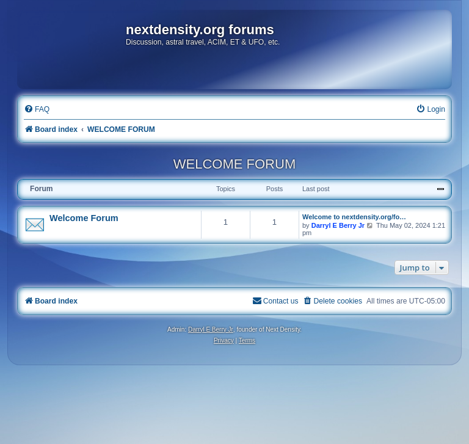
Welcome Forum (83, 218)
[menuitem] (36, 109)
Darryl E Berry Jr (338, 225)
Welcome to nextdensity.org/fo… (354, 216)
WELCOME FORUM (234, 164)
